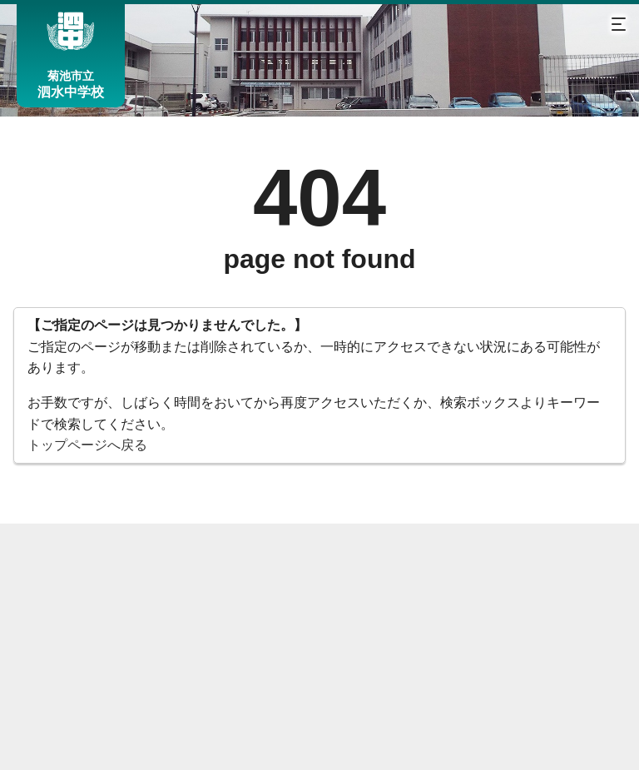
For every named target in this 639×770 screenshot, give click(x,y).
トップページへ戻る (87, 445)
